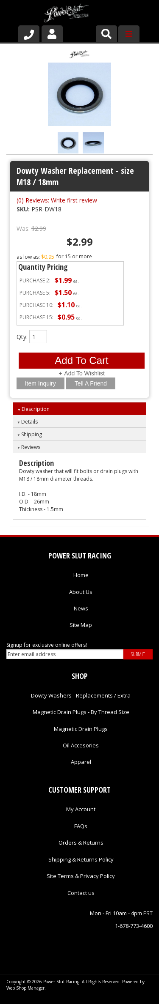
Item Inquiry (40, 383)
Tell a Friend (91, 383)
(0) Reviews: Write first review (57, 200)
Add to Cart (81, 360)
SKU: (24, 209)
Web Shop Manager (25, 988)
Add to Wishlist (84, 373)
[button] (106, 33)
